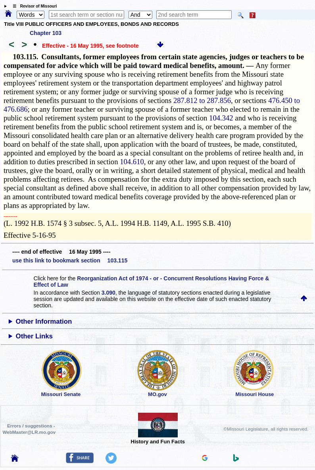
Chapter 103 (45, 33)
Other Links (34, 336)
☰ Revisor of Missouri (33, 6)
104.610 (132, 161)
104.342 (221, 118)
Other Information (44, 321)
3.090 (108, 292)
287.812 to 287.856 (202, 100)
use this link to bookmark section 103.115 (69, 260)
